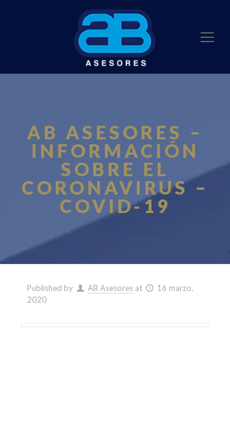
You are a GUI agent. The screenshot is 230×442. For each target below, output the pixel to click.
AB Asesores (110, 288)
